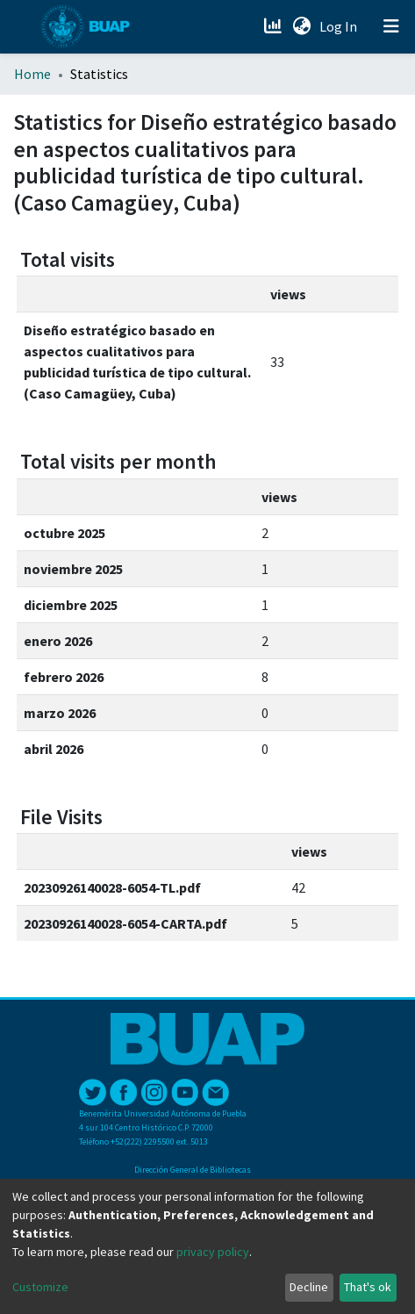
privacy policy (212, 1252)
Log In (340, 26)
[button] (301, 26)
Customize (40, 1287)
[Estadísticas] (274, 26)
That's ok (367, 1287)
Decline (309, 1287)
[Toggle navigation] (391, 26)
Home (32, 74)
